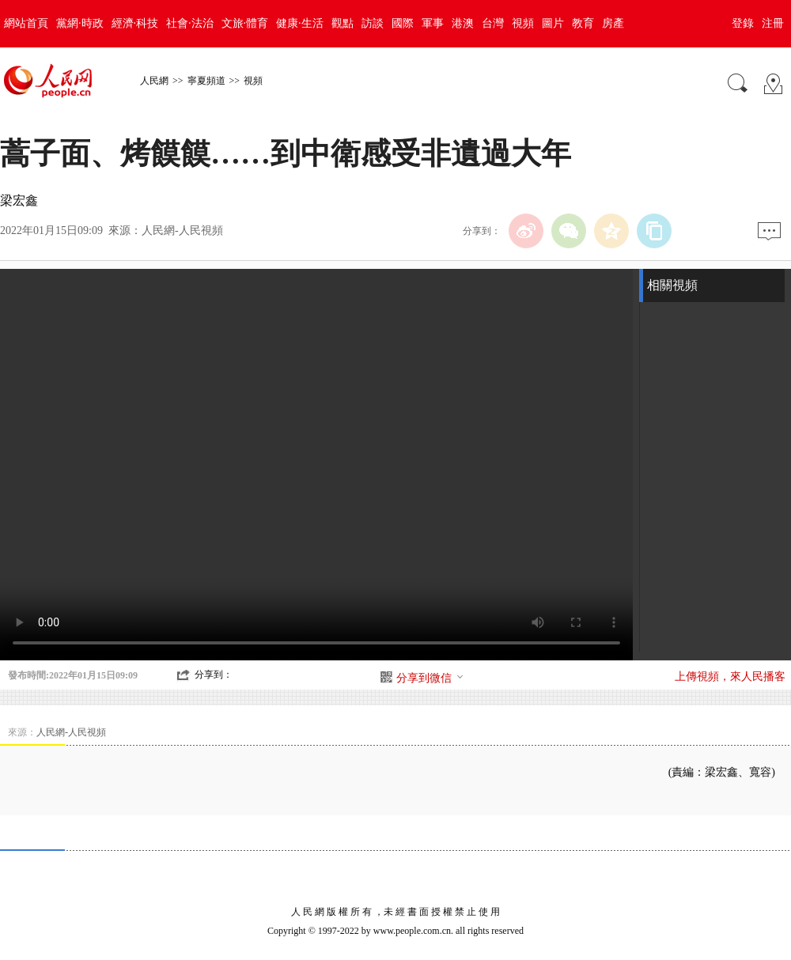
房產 (613, 23)
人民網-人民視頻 (182, 230)
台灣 (493, 23)
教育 (583, 23)
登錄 (743, 23)
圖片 (553, 23)
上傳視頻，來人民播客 (730, 676)
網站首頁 (26, 23)
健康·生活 (300, 23)
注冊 (773, 23)
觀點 (342, 23)
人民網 (154, 80)
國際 (403, 23)
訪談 (372, 23)
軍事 (433, 23)
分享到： (214, 674)
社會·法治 (190, 23)
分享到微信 (430, 678)
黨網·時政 (80, 23)
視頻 (523, 23)
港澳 (463, 23)
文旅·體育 (245, 23)
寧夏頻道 (206, 80)
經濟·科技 (135, 23)
